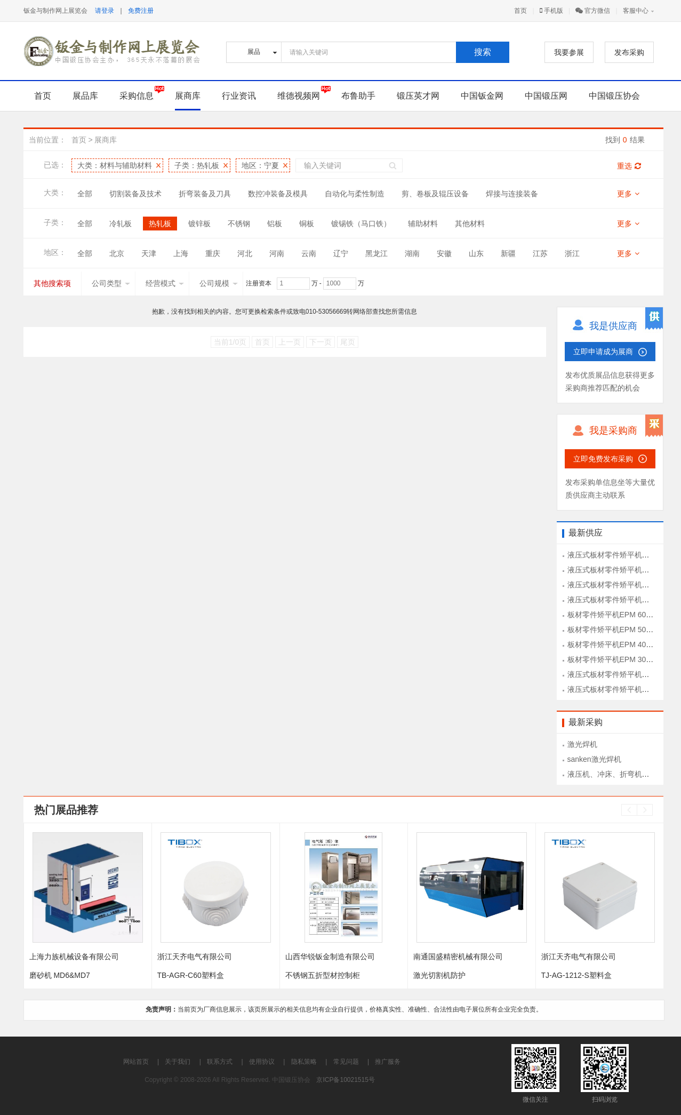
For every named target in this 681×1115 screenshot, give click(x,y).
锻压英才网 (418, 95)
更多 (628, 193)
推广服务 (387, 1061)
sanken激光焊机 (594, 759)
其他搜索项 (52, 283)
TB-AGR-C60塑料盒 (190, 975)
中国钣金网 (482, 95)
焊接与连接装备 (512, 193)
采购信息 (136, 95)
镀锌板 (199, 223)
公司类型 (111, 283)
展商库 (188, 95)
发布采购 (629, 52)
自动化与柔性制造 (354, 193)
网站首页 (136, 1061)
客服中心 (635, 10)
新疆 (508, 253)
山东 (476, 253)
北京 (116, 253)
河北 (244, 253)
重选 (629, 166)
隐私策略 (304, 1061)
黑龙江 (376, 253)
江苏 (540, 253)
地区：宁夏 (260, 165)
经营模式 (165, 283)
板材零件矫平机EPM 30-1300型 (620, 659)
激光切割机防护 (439, 975)
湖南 (412, 253)
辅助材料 (423, 223)
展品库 (85, 95)
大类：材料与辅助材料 (114, 165)
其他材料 (470, 223)
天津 (148, 253)
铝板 (274, 223)
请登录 (104, 10)
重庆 (212, 253)
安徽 (444, 253)
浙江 (572, 253)
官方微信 (592, 10)
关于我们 (177, 1061)
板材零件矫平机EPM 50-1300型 (620, 629)
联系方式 (220, 1061)
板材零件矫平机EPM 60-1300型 (620, 614)
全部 (84, 193)
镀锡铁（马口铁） (361, 223)
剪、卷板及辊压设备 (435, 193)
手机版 (551, 10)
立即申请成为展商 (603, 351)
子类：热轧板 (196, 165)
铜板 (306, 223)
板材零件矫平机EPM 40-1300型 (620, 644)
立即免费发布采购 (603, 459)
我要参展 (569, 52)
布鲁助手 (358, 95)
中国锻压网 (546, 95)
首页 (520, 10)
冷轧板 (120, 223)
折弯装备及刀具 (205, 193)
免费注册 (141, 10)
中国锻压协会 (614, 95)
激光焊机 (582, 744)
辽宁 (340, 253)
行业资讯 (239, 95)
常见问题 (346, 1061)
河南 (276, 253)
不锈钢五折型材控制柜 (322, 975)
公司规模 (218, 283)
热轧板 (160, 223)
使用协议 (262, 1061)
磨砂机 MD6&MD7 (59, 975)
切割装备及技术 (135, 193)
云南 (308, 253)
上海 (180, 253)
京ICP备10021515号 (345, 1080)
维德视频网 (298, 95)
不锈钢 (239, 223)
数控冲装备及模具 (278, 193)
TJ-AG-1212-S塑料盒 (576, 975)
